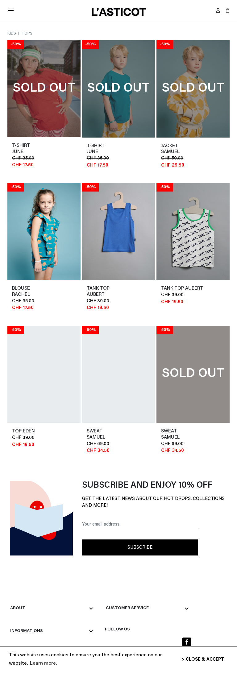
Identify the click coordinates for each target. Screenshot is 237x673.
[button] (227, 10)
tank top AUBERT (182, 288)
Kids (12, 33)
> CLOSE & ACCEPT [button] (203, 659)
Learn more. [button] (43, 663)
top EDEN (23, 431)
